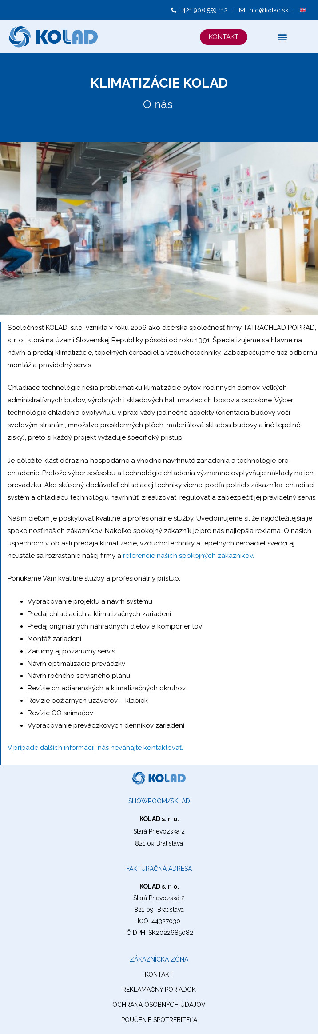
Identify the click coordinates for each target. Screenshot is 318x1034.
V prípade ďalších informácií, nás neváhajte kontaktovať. (95, 748)
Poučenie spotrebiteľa (159, 1019)
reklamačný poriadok (159, 989)
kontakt (159, 974)
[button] (223, 37)
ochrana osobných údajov (159, 1004)
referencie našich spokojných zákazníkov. (188, 556)
